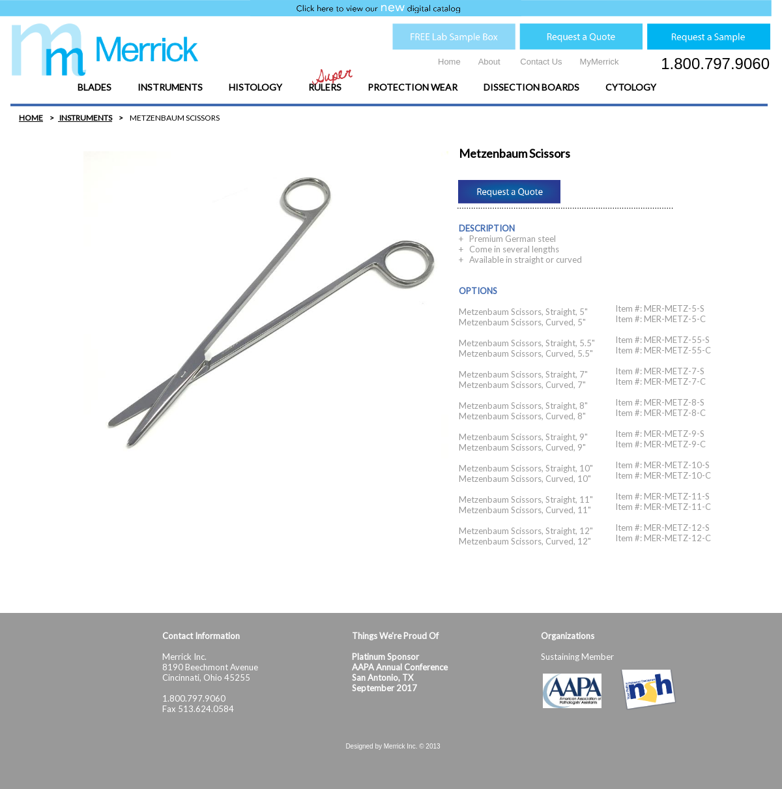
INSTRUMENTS (85, 118)
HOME (31, 118)
